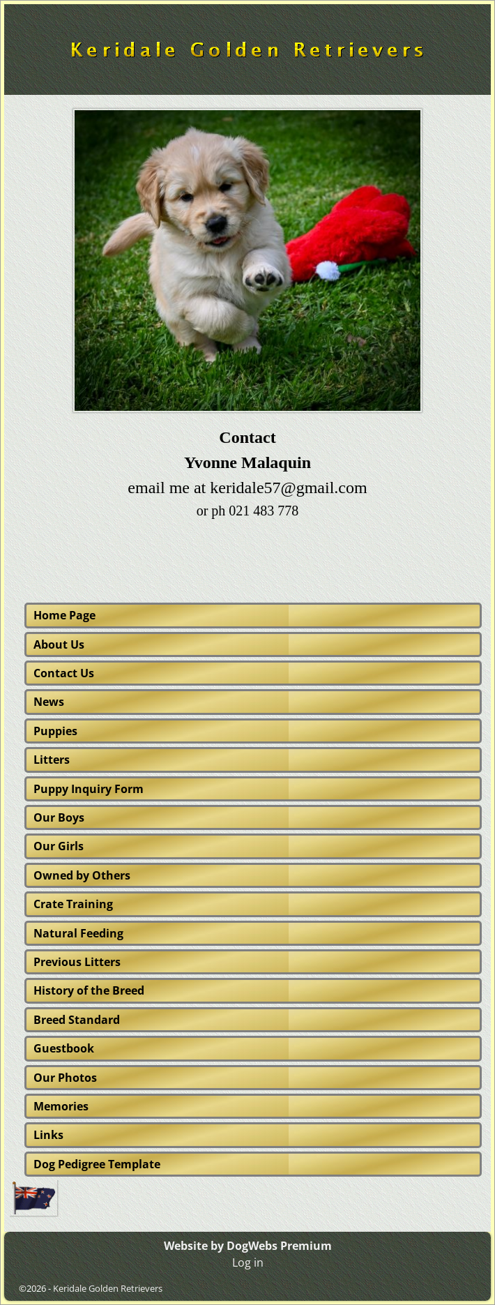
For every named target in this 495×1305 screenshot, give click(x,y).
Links (48, 1134)
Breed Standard (76, 1019)
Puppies (55, 731)
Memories (61, 1106)
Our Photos (65, 1077)
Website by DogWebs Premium (248, 1245)
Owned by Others (81, 875)
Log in (248, 1262)
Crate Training (73, 904)
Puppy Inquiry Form (88, 789)
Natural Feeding (78, 933)
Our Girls (58, 846)
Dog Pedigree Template (96, 1164)
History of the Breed (88, 990)
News (48, 701)
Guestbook (63, 1048)
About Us (58, 644)
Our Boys (58, 817)
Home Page (64, 615)
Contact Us (63, 673)
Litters (51, 759)
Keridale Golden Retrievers (107, 1288)
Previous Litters (77, 962)
